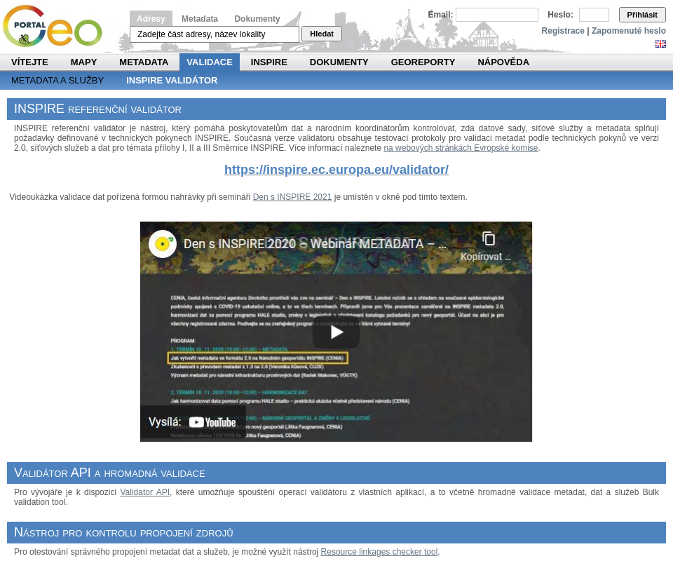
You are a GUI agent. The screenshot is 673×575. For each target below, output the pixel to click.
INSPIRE (269, 62)
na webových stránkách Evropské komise (460, 148)
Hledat (322, 33)
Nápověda (503, 62)
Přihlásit (642, 15)
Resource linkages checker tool (379, 552)
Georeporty (423, 62)
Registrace (563, 31)
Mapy (84, 62)
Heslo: (560, 15)
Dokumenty (257, 19)
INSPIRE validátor (171, 80)
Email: (441, 15)
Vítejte (29, 62)
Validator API (145, 492)
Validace (209, 62)
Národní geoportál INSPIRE (58, 26)
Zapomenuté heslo (629, 31)
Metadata (200, 19)
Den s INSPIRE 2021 (292, 197)
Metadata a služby (57, 80)
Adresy (151, 19)
